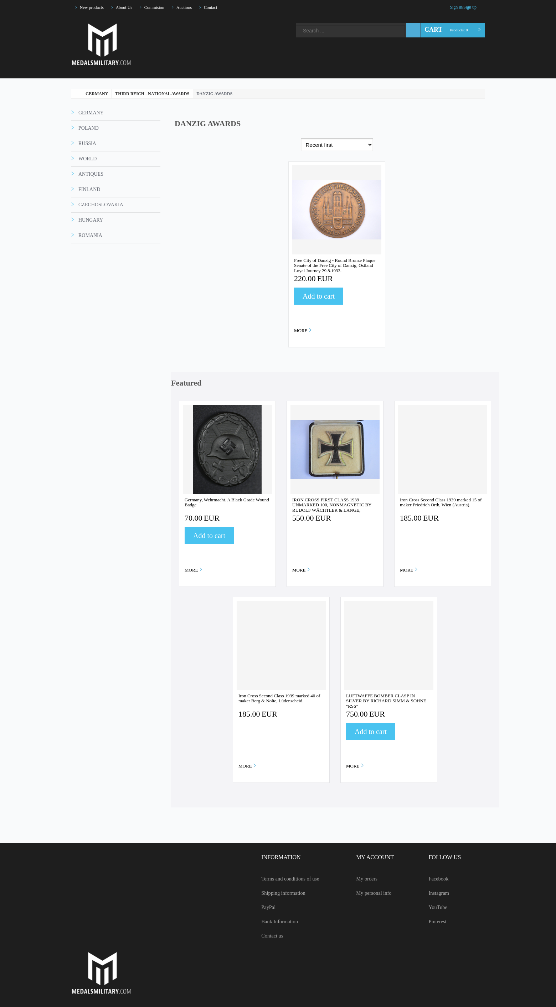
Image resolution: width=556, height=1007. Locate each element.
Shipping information (274, 893)
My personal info (371, 893)
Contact (223, 7)
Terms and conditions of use (283, 879)
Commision (161, 7)
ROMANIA (89, 264)
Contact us (263, 936)
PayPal (259, 907)
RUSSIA (86, 172)
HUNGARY (89, 249)
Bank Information (270, 921)
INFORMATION (270, 857)
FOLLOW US (442, 857)
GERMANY (89, 142)
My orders (363, 879)
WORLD (87, 188)
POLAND (88, 157)
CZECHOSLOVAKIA (99, 234)
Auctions (194, 7)
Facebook (185, 22)
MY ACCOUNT (370, 857)
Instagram (198, 22)
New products (94, 7)
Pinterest (222, 22)
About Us (129, 7)
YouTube (210, 22)
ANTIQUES (90, 203)
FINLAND (88, 218)
